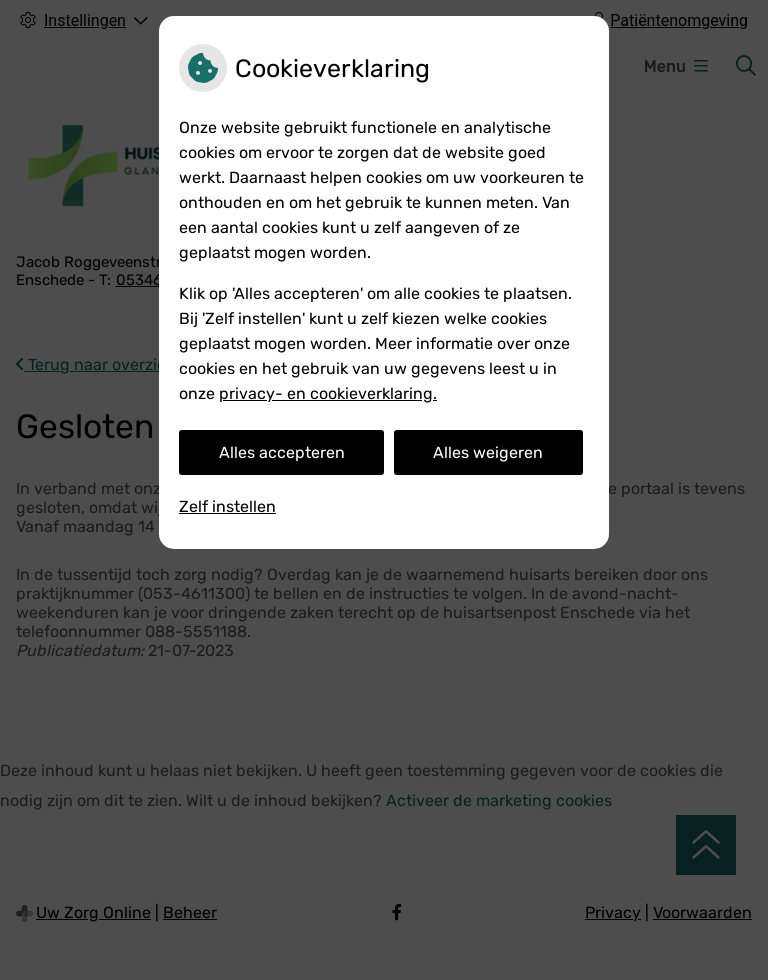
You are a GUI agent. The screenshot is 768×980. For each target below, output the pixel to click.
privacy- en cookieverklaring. (328, 393)
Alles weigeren (488, 452)
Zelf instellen (227, 506)
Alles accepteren (282, 452)
